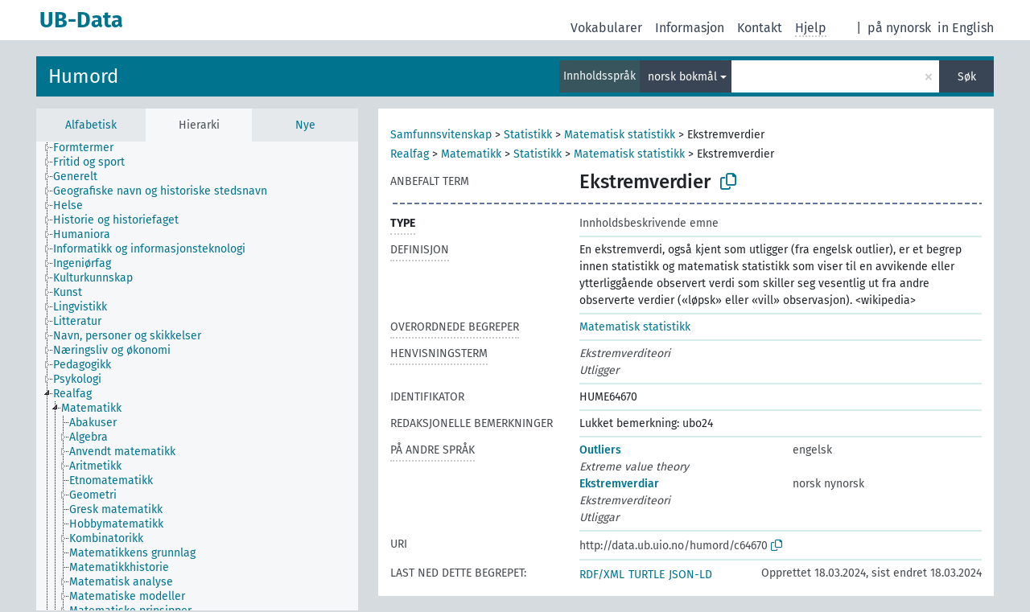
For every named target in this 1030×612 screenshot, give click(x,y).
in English (965, 27)
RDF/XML (601, 574)
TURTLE (646, 574)
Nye (305, 125)
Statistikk (528, 135)
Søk (967, 77)
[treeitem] (90, 148)
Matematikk (471, 154)
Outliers (600, 450)
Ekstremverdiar (619, 484)
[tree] (197, 376)
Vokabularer (606, 27)
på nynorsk (899, 27)
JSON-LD (690, 574)
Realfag (409, 154)
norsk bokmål (682, 77)
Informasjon (689, 27)
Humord (83, 76)
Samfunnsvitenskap (441, 135)
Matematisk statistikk (619, 135)
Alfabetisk (91, 125)
